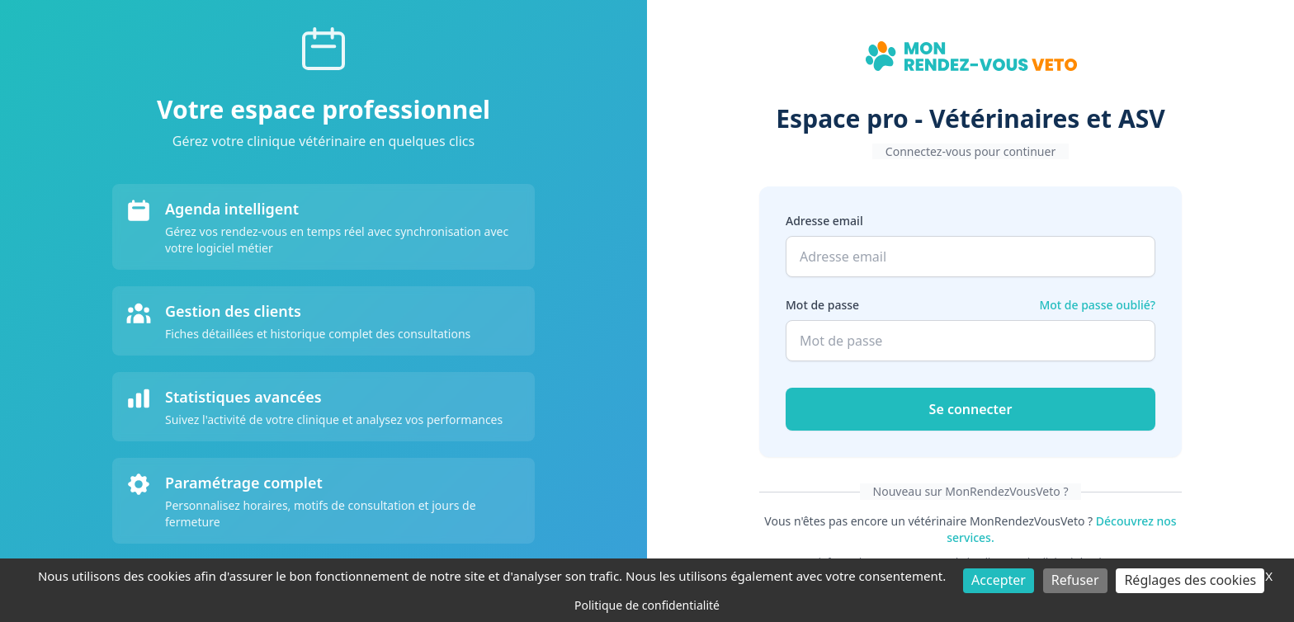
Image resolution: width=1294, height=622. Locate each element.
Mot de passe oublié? (1097, 305)
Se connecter (971, 409)
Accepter (998, 580)
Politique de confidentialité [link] (647, 605)
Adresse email (824, 221)
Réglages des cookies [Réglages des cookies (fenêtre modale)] (1190, 580)
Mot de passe (822, 305)
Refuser (1075, 580)
